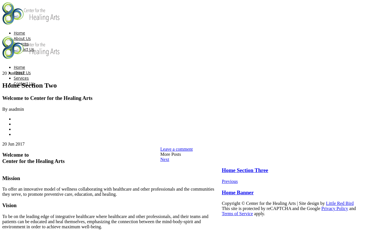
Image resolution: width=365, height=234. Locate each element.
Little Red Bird (340, 203)
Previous (230, 181)
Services (21, 78)
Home (19, 33)
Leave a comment (176, 149)
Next (164, 159)
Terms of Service (237, 213)
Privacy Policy (334, 208)
